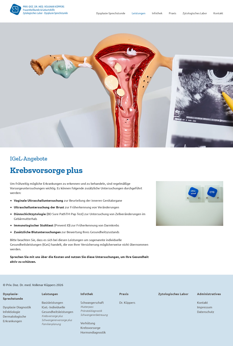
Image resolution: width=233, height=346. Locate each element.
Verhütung (87, 323)
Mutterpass (86, 306)
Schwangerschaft (92, 302)
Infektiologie (11, 312)
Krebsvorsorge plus (52, 316)
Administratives (209, 294)
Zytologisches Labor (195, 13)
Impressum (204, 307)
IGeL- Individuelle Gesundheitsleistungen (57, 309)
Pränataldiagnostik (91, 310)
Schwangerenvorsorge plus (57, 320)
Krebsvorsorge (90, 327)
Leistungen (138, 13)
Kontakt (218, 13)
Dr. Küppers (127, 302)
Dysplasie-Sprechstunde (110, 13)
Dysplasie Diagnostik (17, 307)
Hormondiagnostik (93, 332)
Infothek (157, 13)
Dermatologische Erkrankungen (14, 318)
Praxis (172, 13)
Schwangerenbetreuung (94, 314)
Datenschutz (205, 312)
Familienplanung (51, 324)
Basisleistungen (52, 302)
